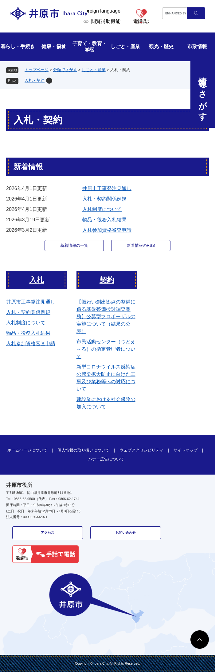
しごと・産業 (125, 46)
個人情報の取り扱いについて (83, 450)
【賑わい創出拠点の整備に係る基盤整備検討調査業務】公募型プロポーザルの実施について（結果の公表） (105, 316)
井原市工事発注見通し (106, 188)
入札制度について (102, 209)
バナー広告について (106, 459)
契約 (107, 280)
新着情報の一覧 (74, 245)
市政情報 (197, 46)
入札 (36, 280)
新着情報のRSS (141, 245)
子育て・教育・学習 (89, 46)
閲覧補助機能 (105, 21)
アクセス (47, 532)
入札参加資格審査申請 (106, 230)
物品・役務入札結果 (104, 219)
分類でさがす (65, 69)
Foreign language (101, 10)
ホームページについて (27, 450)
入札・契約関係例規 (104, 198)
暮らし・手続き (18, 46)
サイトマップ (185, 450)
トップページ (37, 69)
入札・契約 (35, 80)
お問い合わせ (125, 532)
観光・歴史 (161, 46)
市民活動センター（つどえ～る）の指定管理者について (105, 349)
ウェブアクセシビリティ (141, 450)
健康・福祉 (53, 46)
